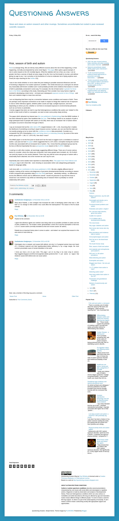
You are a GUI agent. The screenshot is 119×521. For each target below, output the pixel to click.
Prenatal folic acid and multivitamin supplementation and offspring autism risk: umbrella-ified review (98, 90)
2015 (89, 159)
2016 (89, 156)
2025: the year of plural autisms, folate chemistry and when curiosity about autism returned (98, 63)
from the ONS (40, 173)
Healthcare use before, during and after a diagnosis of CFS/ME (102, 367)
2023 (89, 143)
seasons (31, 188)
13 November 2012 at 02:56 (40, 241)
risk (27, 188)
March (92, 291)
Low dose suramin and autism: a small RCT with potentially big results (98, 415)
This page (50, 70)
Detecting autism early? (96, 272)
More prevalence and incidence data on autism (98, 233)
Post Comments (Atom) (25, 299)
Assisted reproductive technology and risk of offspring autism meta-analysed (103, 399)
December (93, 172)
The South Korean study (96, 244)
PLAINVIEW (70, 511)
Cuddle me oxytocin (95, 216)
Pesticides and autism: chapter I (99, 209)
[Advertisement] (44, 48)
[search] (93, 41)
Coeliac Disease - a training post (103, 333)
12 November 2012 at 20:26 (40, 200)
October (92, 177)
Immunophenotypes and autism (98, 237)
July (91, 185)
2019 (89, 148)
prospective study (43, 146)
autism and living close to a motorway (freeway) (48, 133)
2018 (89, 151)
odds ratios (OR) (35, 127)
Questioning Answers (49, 12)
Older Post (75, 296)
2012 (89, 167)
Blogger (84, 511)
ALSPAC (61, 146)
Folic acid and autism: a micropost (99, 303)
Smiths (32, 78)
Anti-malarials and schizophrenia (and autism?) (99, 250)
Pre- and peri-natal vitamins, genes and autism (97, 212)
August (92, 183)
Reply (16, 209)
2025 (89, 140)
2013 (89, 164)
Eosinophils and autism (96, 260)
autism (16, 188)
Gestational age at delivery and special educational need (97, 382)
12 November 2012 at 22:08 (35, 216)
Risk (10, 68)
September (93, 180)
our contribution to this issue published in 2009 (35, 169)
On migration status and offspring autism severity (103, 349)
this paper (29, 142)
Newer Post (13, 296)
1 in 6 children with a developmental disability (97, 219)
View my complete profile (93, 105)
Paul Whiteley (19, 216)
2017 (89, 154)
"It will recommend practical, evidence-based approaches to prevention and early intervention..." (97, 75)
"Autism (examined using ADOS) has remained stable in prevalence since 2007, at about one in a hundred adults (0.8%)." (98, 82)
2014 (89, 162)
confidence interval (45, 131)
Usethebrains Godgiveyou (23, 200)
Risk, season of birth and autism (99, 246)
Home (44, 296)
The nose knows (94, 223)
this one (43, 118)
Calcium (91, 193)
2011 (89, 170)
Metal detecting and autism (97, 258)
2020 (89, 146)
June (91, 188)
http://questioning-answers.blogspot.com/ (85, 480)
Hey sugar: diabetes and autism (99, 225)
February (92, 293)
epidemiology (22, 188)
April (91, 288)
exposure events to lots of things (63, 93)
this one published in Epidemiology (49, 116)
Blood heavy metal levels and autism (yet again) (102, 441)
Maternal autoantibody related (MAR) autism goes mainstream (97, 68)
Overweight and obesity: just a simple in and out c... (98, 201)
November (93, 175)
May (91, 191)
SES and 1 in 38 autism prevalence (96, 254)
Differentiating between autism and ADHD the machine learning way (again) (103, 318)
